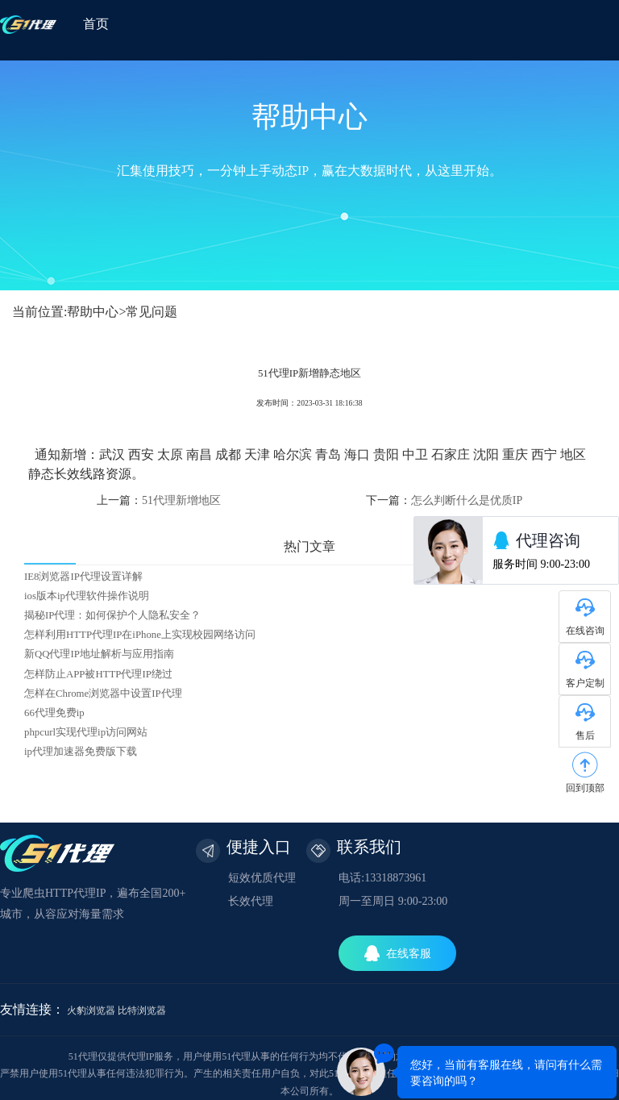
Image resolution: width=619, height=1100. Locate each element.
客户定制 (585, 683)
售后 (585, 735)
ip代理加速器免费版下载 (80, 751)
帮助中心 (92, 312)
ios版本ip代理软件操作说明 (86, 596)
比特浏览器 (142, 1010)
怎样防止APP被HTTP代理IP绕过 (98, 674)
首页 (96, 24)
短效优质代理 (262, 878)
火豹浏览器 (91, 1010)
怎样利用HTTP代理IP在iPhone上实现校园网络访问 (139, 634)
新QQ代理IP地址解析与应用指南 (99, 654)
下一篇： (444, 500)
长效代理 (250, 901)
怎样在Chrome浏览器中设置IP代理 (103, 693)
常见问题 (151, 312)
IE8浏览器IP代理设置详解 (83, 576)
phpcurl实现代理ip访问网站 (85, 732)
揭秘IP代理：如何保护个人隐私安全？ (112, 615)
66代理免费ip (54, 713)
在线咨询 (585, 630)
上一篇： (159, 500)
